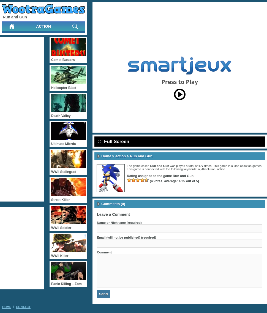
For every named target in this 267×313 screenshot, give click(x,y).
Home (106, 156)
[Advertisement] (22, 119)
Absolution (208, 169)
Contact (23, 307)
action (43, 26)
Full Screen (113, 141)
